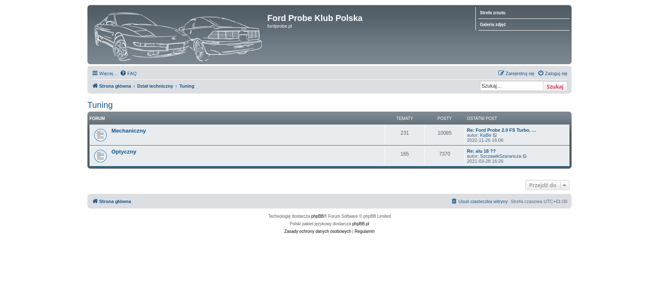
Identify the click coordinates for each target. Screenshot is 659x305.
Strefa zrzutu (493, 12)
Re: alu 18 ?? (481, 151)
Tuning (100, 104)
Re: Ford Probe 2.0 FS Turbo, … (501, 130)
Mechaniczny (128, 131)
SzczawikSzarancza (500, 156)
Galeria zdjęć (493, 24)
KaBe (485, 135)
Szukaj (555, 86)
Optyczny (123, 152)
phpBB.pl (360, 224)
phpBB (317, 216)
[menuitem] (128, 73)
